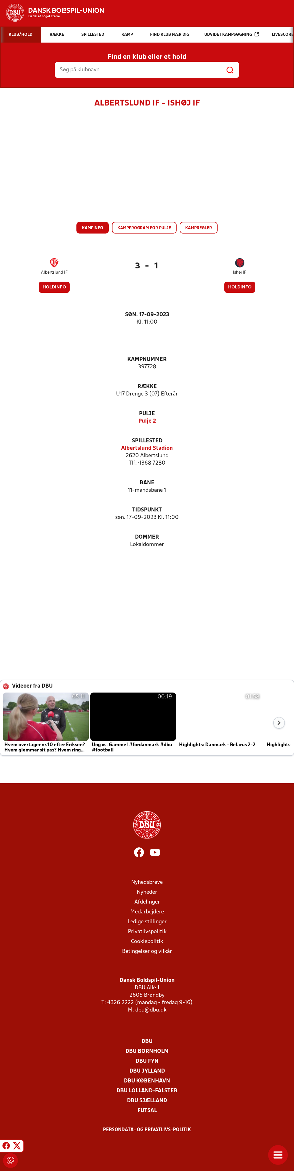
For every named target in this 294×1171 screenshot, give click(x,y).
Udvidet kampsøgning (231, 34)
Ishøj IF (239, 273)
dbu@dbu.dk (150, 1010)
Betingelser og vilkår (147, 951)
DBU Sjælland (147, 1100)
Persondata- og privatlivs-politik (147, 1130)
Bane (147, 483)
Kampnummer (147, 359)
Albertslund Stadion (147, 448)
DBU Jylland (147, 1071)
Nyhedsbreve (147, 882)
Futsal (147, 1110)
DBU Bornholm (147, 1051)
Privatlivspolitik (147, 931)
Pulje (147, 413)
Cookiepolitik (147, 941)
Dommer (147, 537)
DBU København (147, 1081)
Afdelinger (147, 902)
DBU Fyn (147, 1061)
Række (147, 386)
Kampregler (198, 228)
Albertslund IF (54, 273)
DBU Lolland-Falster (147, 1091)
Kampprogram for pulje (144, 228)
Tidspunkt (147, 510)
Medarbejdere (147, 912)
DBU (147, 1041)
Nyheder (147, 892)
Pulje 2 (147, 421)
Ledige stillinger (147, 922)
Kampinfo (92, 228)
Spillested (147, 441)
